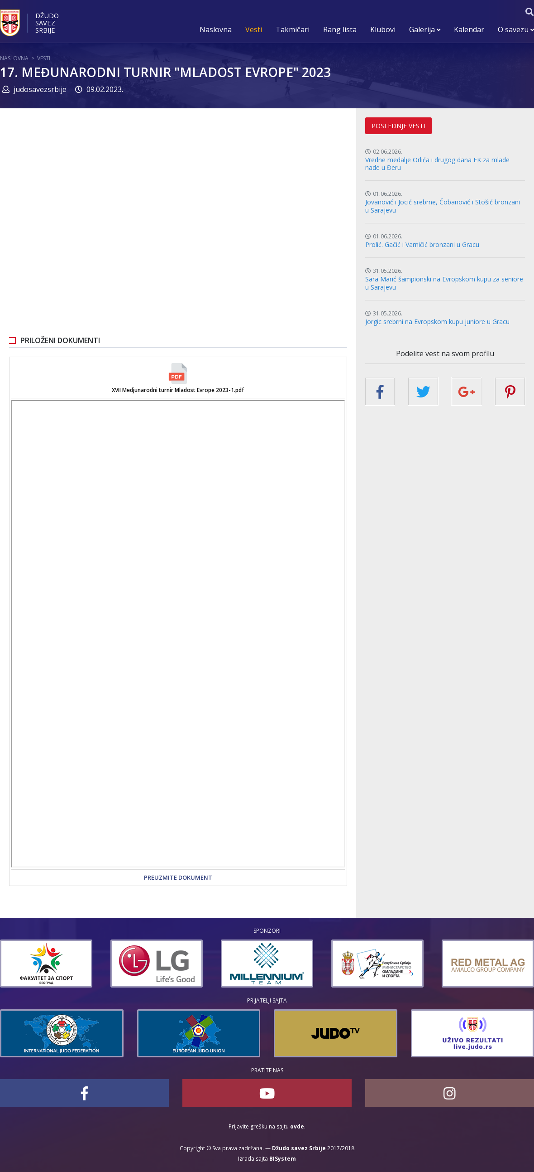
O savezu (516, 29)
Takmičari (293, 29)
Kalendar (469, 29)
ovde (297, 1126)
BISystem (282, 1158)
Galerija (424, 29)
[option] (81, 964)
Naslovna (216, 29)
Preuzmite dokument (178, 877)
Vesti (253, 29)
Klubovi (383, 29)
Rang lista (340, 29)
